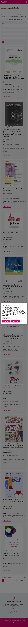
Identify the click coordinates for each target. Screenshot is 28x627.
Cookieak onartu (6, 321)
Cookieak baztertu (15, 321)
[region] (14, 313)
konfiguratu (6, 318)
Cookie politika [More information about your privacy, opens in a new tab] (5, 315)
